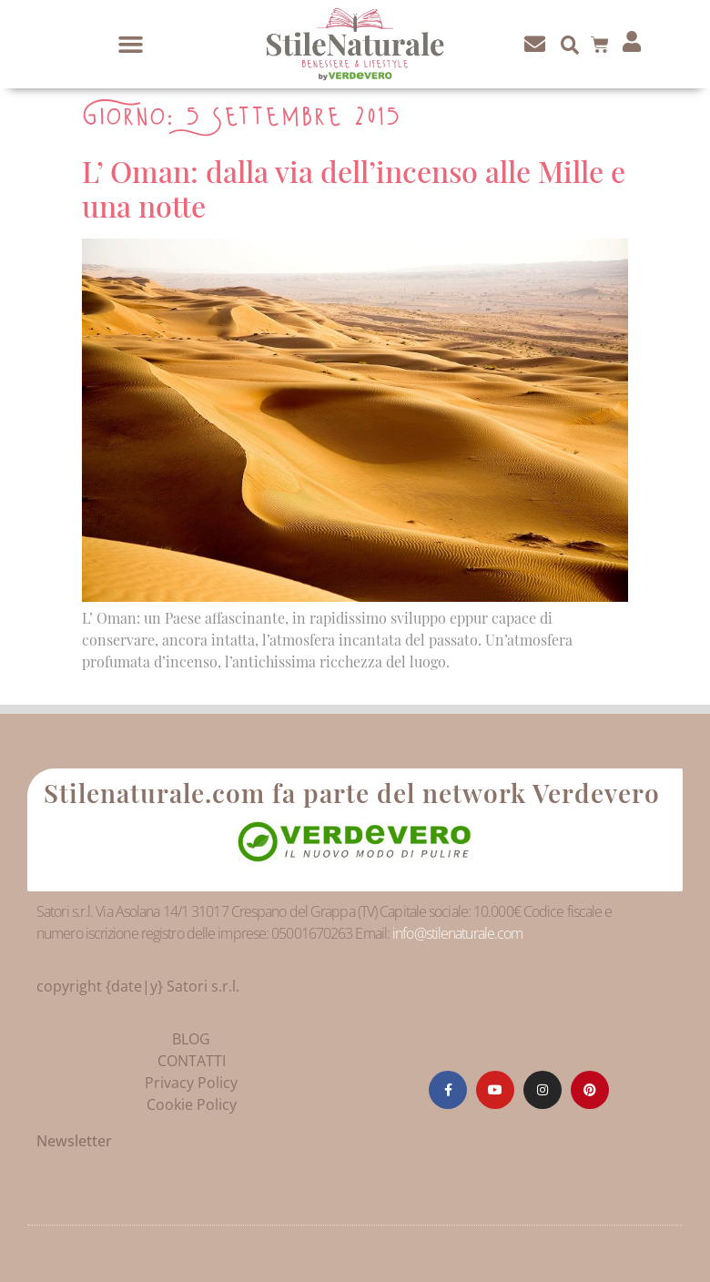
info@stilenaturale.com (457, 933)
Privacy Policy (191, 1083)
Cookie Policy (192, 1104)
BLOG (191, 1039)
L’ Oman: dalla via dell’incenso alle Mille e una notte (353, 188)
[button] (131, 45)
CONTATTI (191, 1061)
